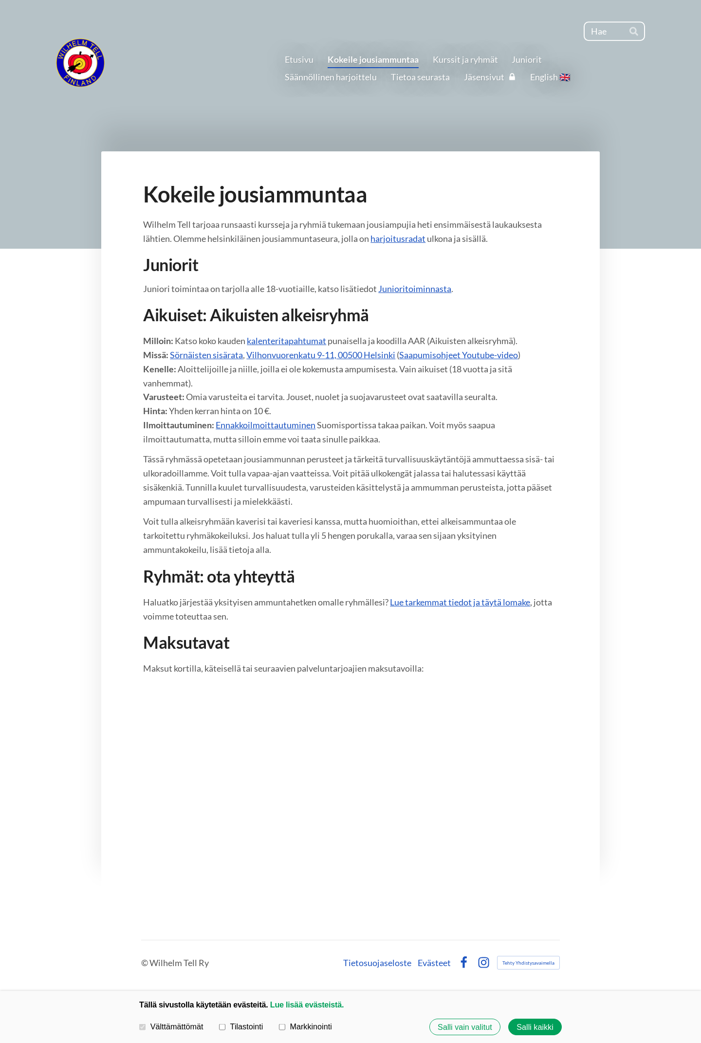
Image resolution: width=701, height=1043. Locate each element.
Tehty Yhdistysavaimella (528, 963)
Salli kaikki (535, 1027)
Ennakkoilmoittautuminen (265, 425)
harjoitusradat (397, 238)
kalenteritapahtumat (286, 340)
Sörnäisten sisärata (206, 354)
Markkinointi (305, 1026)
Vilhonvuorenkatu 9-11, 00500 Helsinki (320, 354)
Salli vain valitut (465, 1027)
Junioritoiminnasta (414, 288)
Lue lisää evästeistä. (307, 1004)
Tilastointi (241, 1026)
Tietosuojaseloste (377, 962)
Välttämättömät (171, 1026)
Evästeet (434, 962)
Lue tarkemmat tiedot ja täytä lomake (460, 602)
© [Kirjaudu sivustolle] (145, 962)
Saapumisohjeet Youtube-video (458, 354)
